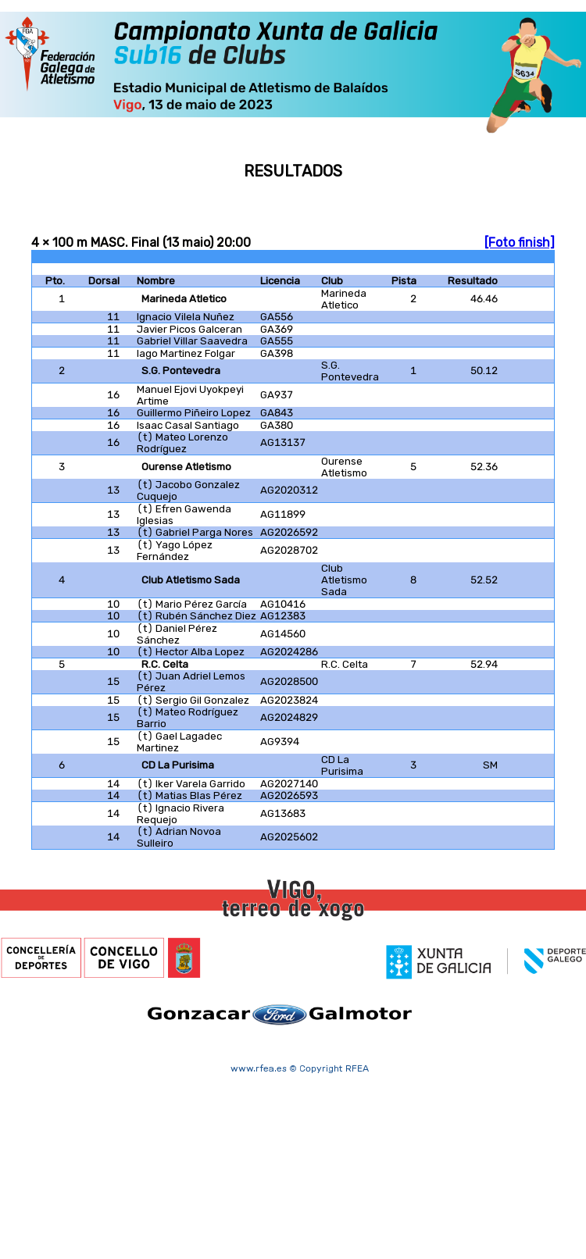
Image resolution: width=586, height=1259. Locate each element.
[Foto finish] (519, 242)
